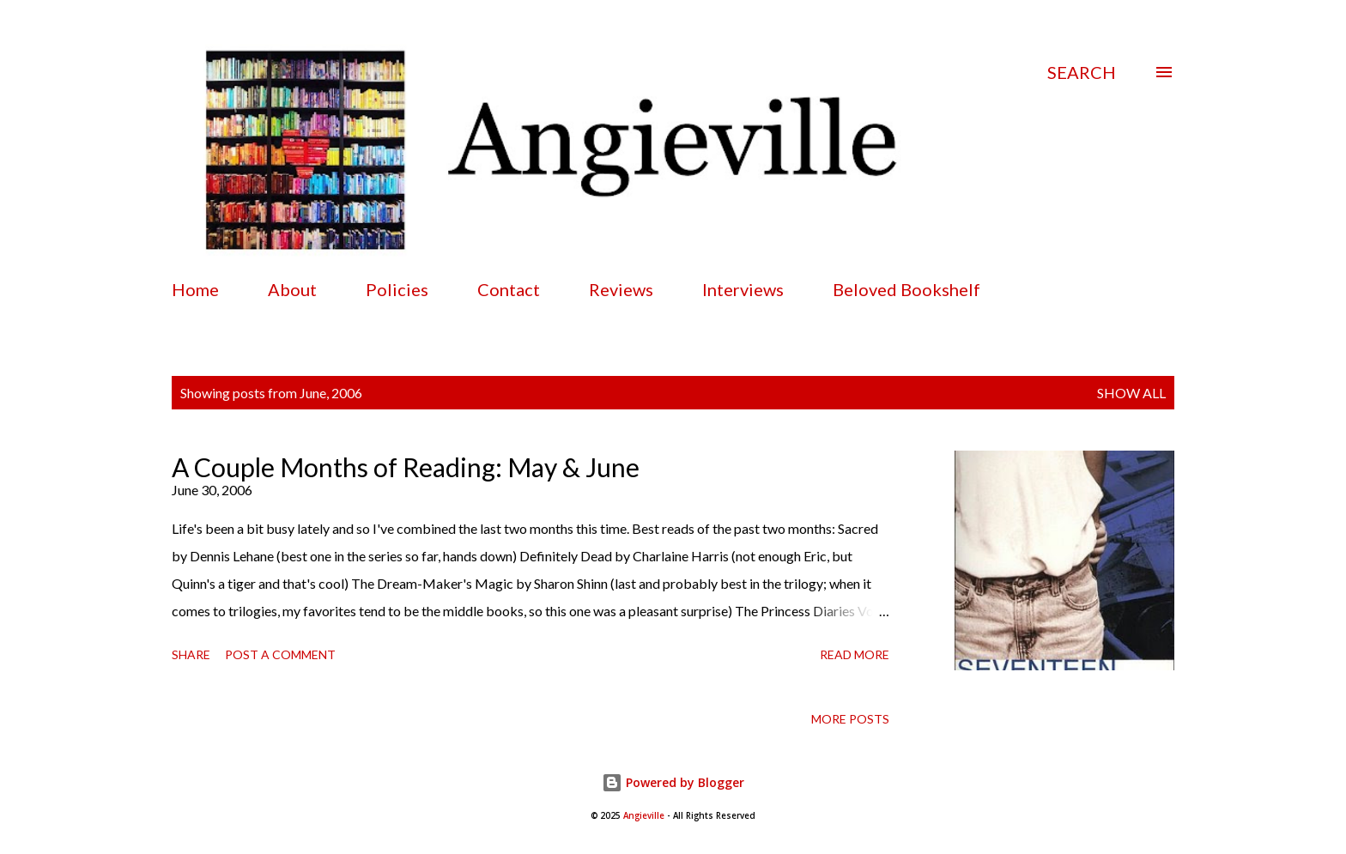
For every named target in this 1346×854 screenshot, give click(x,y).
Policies (397, 289)
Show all (1131, 393)
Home (195, 289)
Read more (854, 654)
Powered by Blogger (673, 782)
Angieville (643, 815)
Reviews (621, 289)
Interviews (743, 289)
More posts (850, 719)
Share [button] (191, 654)
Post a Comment (280, 654)
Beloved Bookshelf (906, 289)
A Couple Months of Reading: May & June (406, 466)
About (292, 289)
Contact (508, 289)
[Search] (1081, 72)
